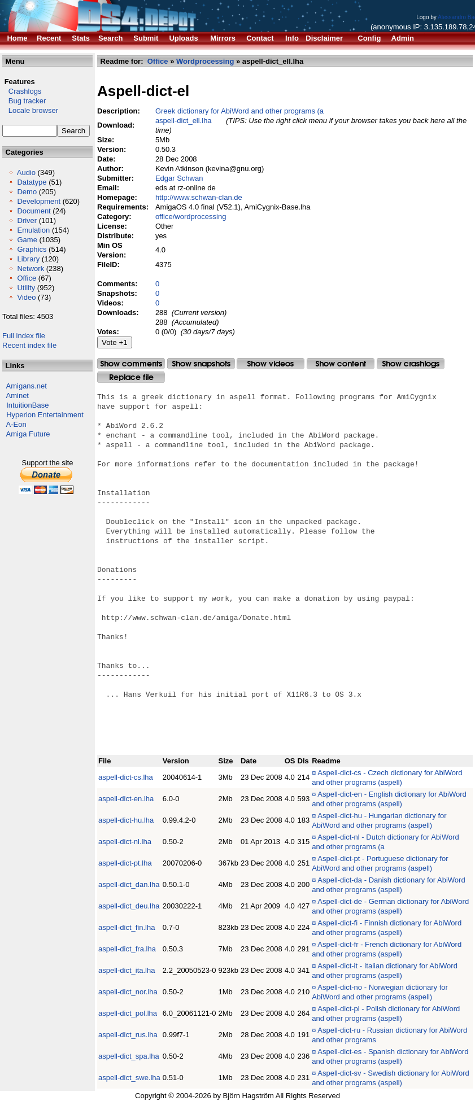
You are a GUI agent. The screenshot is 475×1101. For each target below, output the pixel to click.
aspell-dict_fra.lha (127, 949)
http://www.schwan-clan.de (198, 197)
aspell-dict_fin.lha (126, 927)
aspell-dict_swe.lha (129, 1077)
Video (26, 297)
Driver (27, 220)
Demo (27, 191)
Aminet (17, 395)
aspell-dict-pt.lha (125, 863)
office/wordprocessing (190, 216)
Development (38, 201)
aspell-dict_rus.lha (128, 1034)
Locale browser (30, 110)
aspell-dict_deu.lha (128, 906)
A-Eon (16, 424)
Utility (26, 287)
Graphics (31, 249)
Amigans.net (26, 386)
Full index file (23, 335)
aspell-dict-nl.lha (124, 841)
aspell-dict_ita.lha (126, 970)
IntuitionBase (27, 405)
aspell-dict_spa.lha (128, 1056)
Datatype (31, 182)
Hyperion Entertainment (45, 414)
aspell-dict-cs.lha (125, 777)
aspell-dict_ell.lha (183, 120)
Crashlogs (21, 91)
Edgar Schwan (179, 178)
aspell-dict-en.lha (126, 798)
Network (30, 268)
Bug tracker (24, 101)
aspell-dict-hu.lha (126, 820)
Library (28, 259)
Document (33, 211)
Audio (26, 172)
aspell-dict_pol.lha (127, 1013)
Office (26, 278)
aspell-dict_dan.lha (128, 884)
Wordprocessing (205, 61)
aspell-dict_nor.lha (128, 992)
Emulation (33, 230)
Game (27, 239)
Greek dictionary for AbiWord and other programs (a (239, 111)
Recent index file (29, 345)
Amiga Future (28, 434)
